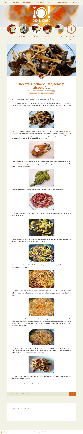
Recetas (18, 394)
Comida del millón (62, 2)
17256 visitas (25, 394)
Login (80, 431)
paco (53, 91)
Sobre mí (76, 2)
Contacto (15, 2)
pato (26, 161)
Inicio (6, 2)
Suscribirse (27, 2)
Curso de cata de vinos (43, 2)
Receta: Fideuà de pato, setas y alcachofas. (41, 85)
